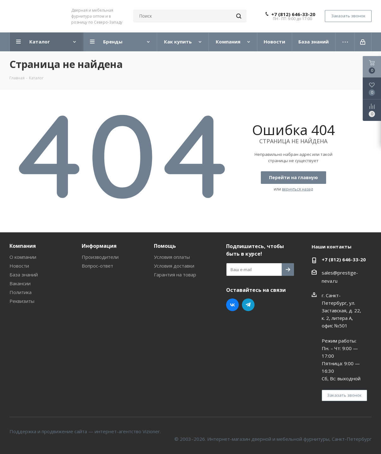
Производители (100, 257)
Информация (99, 245)
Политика (20, 292)
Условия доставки (174, 266)
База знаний (23, 274)
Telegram (248, 304)
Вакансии (20, 283)
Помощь (165, 245)
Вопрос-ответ (97, 266)
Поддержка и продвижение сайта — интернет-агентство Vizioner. (85, 431)
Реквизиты (21, 301)
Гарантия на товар (175, 274)
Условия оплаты (172, 257)
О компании (22, 257)
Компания (22, 245)
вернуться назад (297, 189)
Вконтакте (232, 304)
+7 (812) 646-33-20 (293, 14)
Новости (19, 266)
